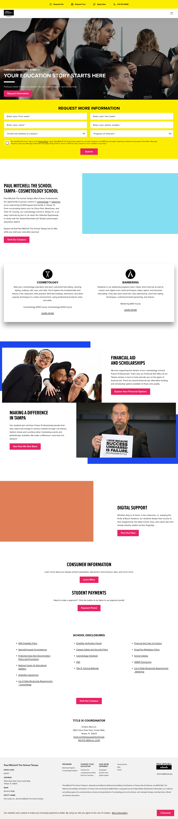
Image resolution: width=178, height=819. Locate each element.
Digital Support (104, 775)
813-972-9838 (9, 791)
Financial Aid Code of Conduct (148, 643)
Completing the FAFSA (88, 773)
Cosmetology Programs (69, 771)
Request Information (18, 93)
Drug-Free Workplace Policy (147, 649)
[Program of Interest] (131, 133)
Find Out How (128, 533)
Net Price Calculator (87, 775)
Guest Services (122, 764)
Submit (89, 151)
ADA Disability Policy (27, 643)
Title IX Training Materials (87, 668)
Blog (118, 767)
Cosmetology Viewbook (87, 655)
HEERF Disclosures (142, 662)
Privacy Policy (43, 141)
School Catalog (141, 655)
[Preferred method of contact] (45, 133)
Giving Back (103, 770)
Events (119, 770)
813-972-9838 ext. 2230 (89, 740)
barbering (55, 201)
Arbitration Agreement (28, 675)
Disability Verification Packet (89, 643)
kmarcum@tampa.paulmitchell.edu (89, 737)
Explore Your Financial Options (130, 391)
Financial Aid (85, 770)
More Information (119, 813)
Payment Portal (89, 608)
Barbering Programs (68, 768)
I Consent (165, 813)
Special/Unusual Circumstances (32, 649)
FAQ (78, 662)
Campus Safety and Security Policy (92, 649)
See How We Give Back (25, 446)
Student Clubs (103, 773)
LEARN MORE (47, 313)
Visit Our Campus (16, 239)
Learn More (89, 579)
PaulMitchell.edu (166, 774)
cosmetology (42, 201)
